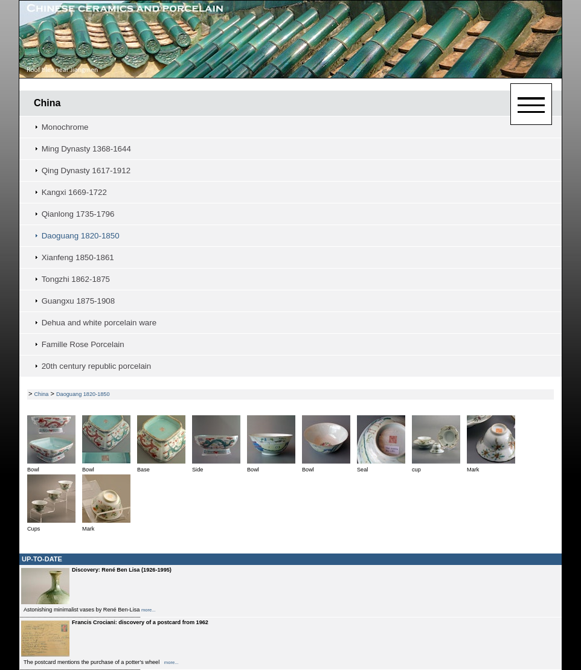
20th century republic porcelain (97, 366)
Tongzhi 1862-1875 (76, 279)
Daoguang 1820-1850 (81, 235)
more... (148, 610)
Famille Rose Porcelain (83, 344)
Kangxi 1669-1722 (74, 192)
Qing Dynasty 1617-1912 (86, 170)
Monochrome (65, 127)
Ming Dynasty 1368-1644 (86, 148)
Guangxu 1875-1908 (78, 300)
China (47, 103)
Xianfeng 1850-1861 (78, 257)
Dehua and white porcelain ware (99, 322)
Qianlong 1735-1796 (78, 214)
